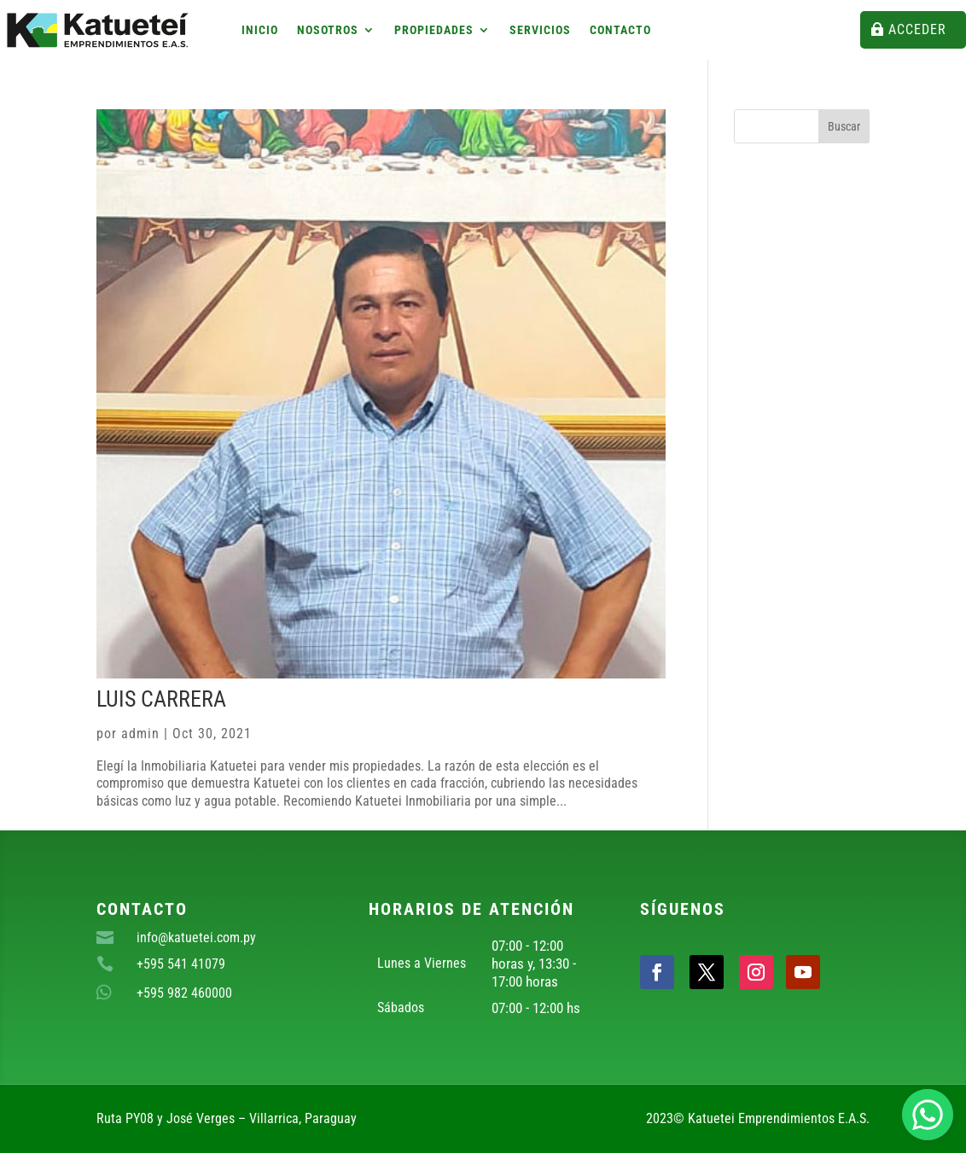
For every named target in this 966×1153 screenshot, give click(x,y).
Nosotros (327, 30)
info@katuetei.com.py (196, 937)
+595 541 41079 (181, 964)
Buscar (844, 126)
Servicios (540, 30)
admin (140, 733)
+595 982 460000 (184, 993)
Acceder (917, 29)
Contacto (620, 30)
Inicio (260, 30)
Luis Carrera (161, 699)
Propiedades (434, 30)
